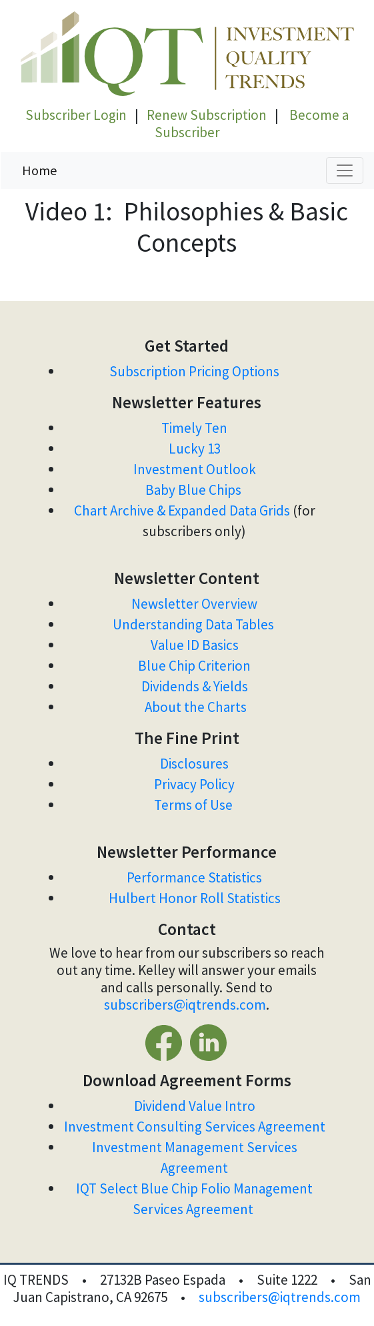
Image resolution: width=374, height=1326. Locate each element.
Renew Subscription (207, 115)
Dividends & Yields (194, 686)
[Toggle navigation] (344, 170)
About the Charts (196, 707)
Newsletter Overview (194, 604)
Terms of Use (194, 805)
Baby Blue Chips (194, 490)
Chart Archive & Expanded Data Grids (182, 510)
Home (39, 170)
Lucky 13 (195, 449)
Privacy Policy (194, 784)
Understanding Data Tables (195, 624)
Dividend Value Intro (194, 1106)
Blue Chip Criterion (194, 666)
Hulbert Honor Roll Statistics (195, 898)
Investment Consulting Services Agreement (194, 1127)
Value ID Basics (195, 645)
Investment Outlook (194, 469)
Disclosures (194, 764)
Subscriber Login (76, 115)
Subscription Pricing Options (194, 371)
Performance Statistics (194, 877)
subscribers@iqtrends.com (185, 1005)
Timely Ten (194, 428)
